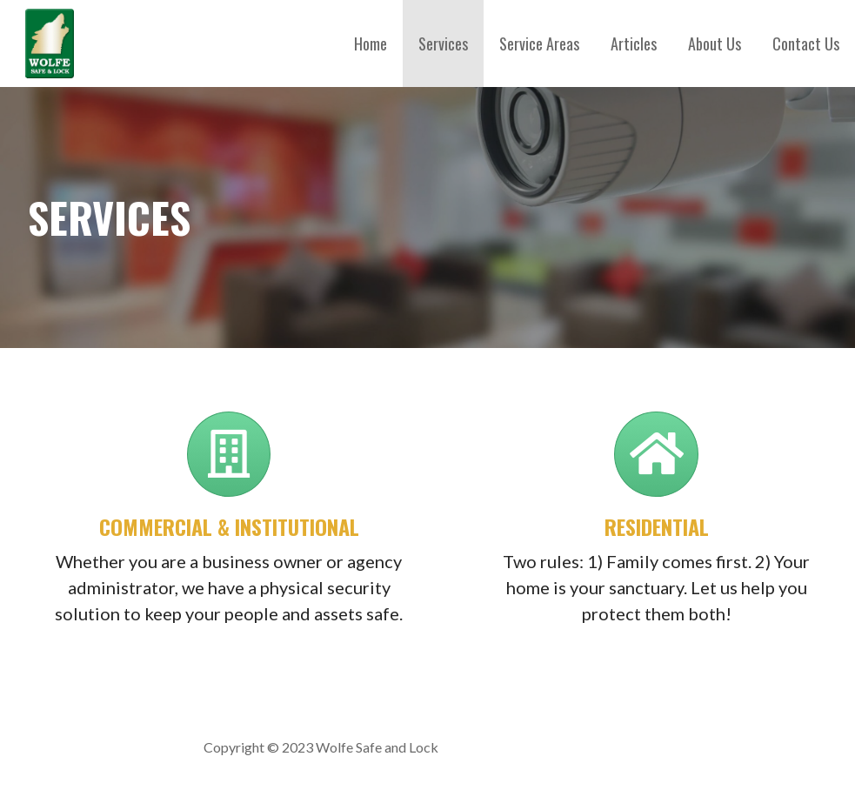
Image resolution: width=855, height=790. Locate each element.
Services (443, 43)
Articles (634, 43)
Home (370, 43)
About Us (714, 43)
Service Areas (539, 43)
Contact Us (805, 43)
